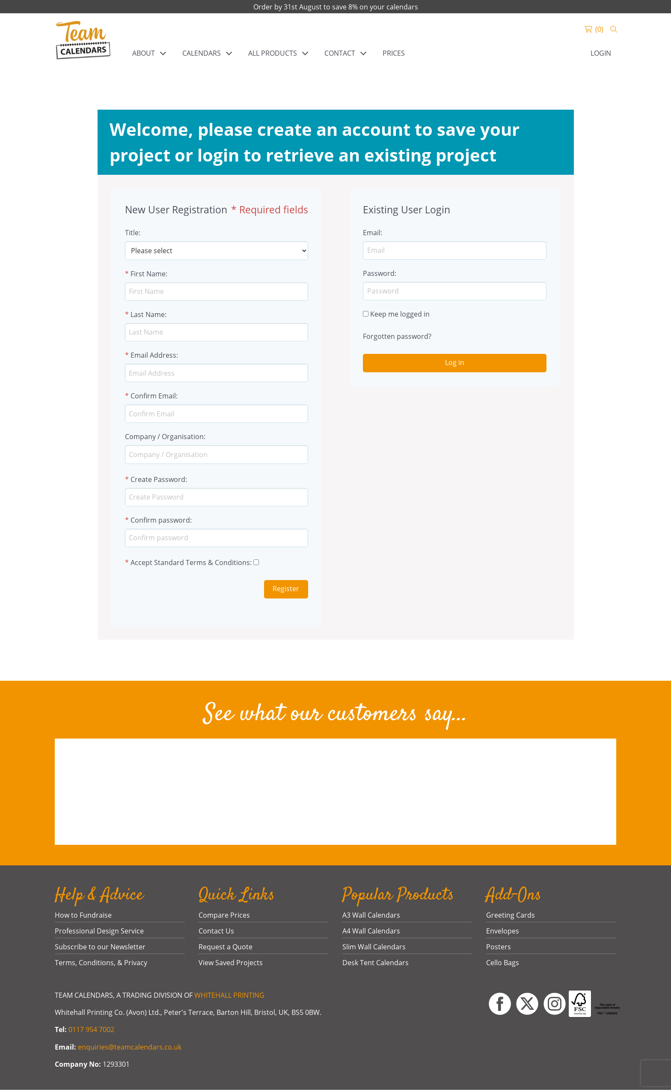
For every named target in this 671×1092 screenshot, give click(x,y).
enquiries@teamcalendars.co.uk (129, 1049)
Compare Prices (224, 917)
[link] (83, 41)
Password (379, 273)
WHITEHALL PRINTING (229, 997)
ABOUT (143, 53)
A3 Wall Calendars (371, 917)
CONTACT (339, 53)
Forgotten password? (397, 337)
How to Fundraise (83, 917)
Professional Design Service (99, 933)
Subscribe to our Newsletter (100, 949)
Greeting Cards (510, 917)
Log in (454, 363)
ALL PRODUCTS (272, 53)
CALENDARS (201, 53)
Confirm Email (153, 397)
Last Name (148, 315)
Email (371, 232)
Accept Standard (157, 565)
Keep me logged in (400, 315)
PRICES (394, 53)
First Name (148, 273)
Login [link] (601, 53)
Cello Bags (502, 965)
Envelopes (502, 933)
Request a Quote (225, 949)
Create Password (158, 481)
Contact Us (216, 933)
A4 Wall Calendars (371, 933)
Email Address (153, 356)
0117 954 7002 (91, 1032)
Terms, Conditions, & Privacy (101, 965)
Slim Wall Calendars (374, 949)
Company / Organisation (164, 438)
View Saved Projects (231, 965)
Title (132, 232)
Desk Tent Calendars (375, 965)
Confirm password (160, 522)
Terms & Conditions (218, 565)
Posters (498, 949)
